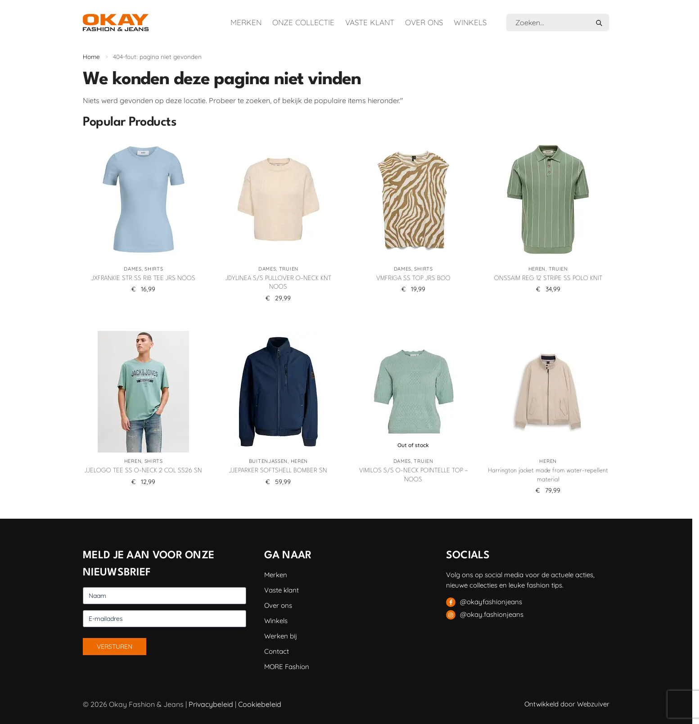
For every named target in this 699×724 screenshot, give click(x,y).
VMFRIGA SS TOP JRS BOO (413, 278)
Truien (288, 269)
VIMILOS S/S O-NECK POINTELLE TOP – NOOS (413, 475)
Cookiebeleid (259, 704)
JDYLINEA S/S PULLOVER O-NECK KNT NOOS (278, 282)
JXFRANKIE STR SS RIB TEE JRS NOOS (143, 278)
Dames (133, 269)
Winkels (470, 22)
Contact (276, 651)
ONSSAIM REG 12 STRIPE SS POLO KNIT (548, 278)
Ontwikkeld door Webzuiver (566, 704)
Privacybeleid (211, 704)
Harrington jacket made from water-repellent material (548, 475)
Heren (537, 269)
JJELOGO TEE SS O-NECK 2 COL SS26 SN (143, 470)
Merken (246, 22)
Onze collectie (303, 22)
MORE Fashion (286, 666)
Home (91, 56)
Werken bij (280, 636)
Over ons (424, 22)
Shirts (153, 269)
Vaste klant (369, 22)
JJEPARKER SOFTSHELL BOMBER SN (278, 470)
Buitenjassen (268, 461)
